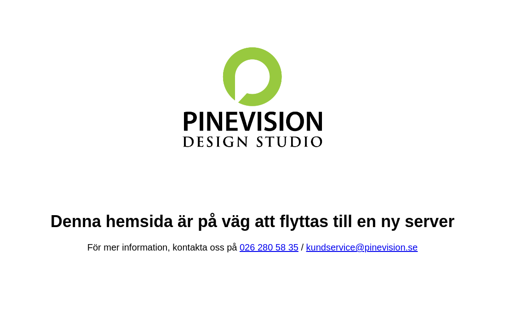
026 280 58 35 (269, 247)
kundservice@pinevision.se (362, 247)
